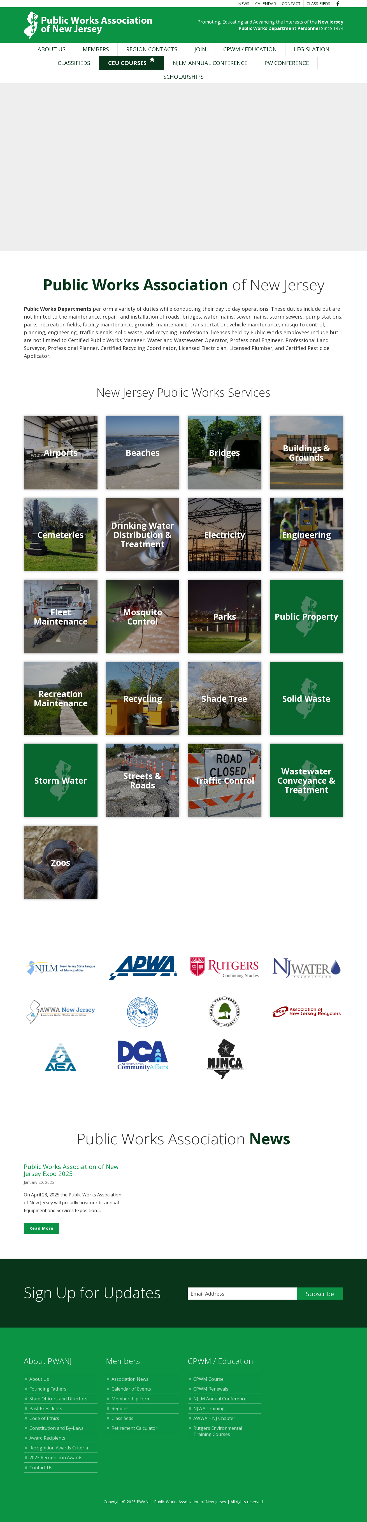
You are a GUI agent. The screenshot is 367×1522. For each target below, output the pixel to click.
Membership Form (131, 1403)
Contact (291, 3)
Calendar (265, 3)
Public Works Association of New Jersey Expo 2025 (71, 1174)
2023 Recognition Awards (55, 1462)
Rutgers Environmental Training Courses (217, 1435)
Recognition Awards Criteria (58, 1452)
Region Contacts (151, 49)
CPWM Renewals (210, 1393)
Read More (41, 1232)
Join (200, 49)
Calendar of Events (131, 1393)
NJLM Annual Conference (210, 63)
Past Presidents (45, 1413)
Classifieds (318, 3)
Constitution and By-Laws (56, 1432)
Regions (120, 1413)
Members (96, 49)
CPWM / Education (250, 49)
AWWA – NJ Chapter (214, 1422)
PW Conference (286, 63)
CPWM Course (208, 1383)
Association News (130, 1383)
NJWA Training (209, 1413)
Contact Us (40, 1472)
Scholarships (183, 76)
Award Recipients (47, 1442)
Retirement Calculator (134, 1432)
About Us (52, 49)
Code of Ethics (44, 1422)
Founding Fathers (47, 1393)
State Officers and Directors (58, 1403)
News (243, 3)
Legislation (311, 49)
